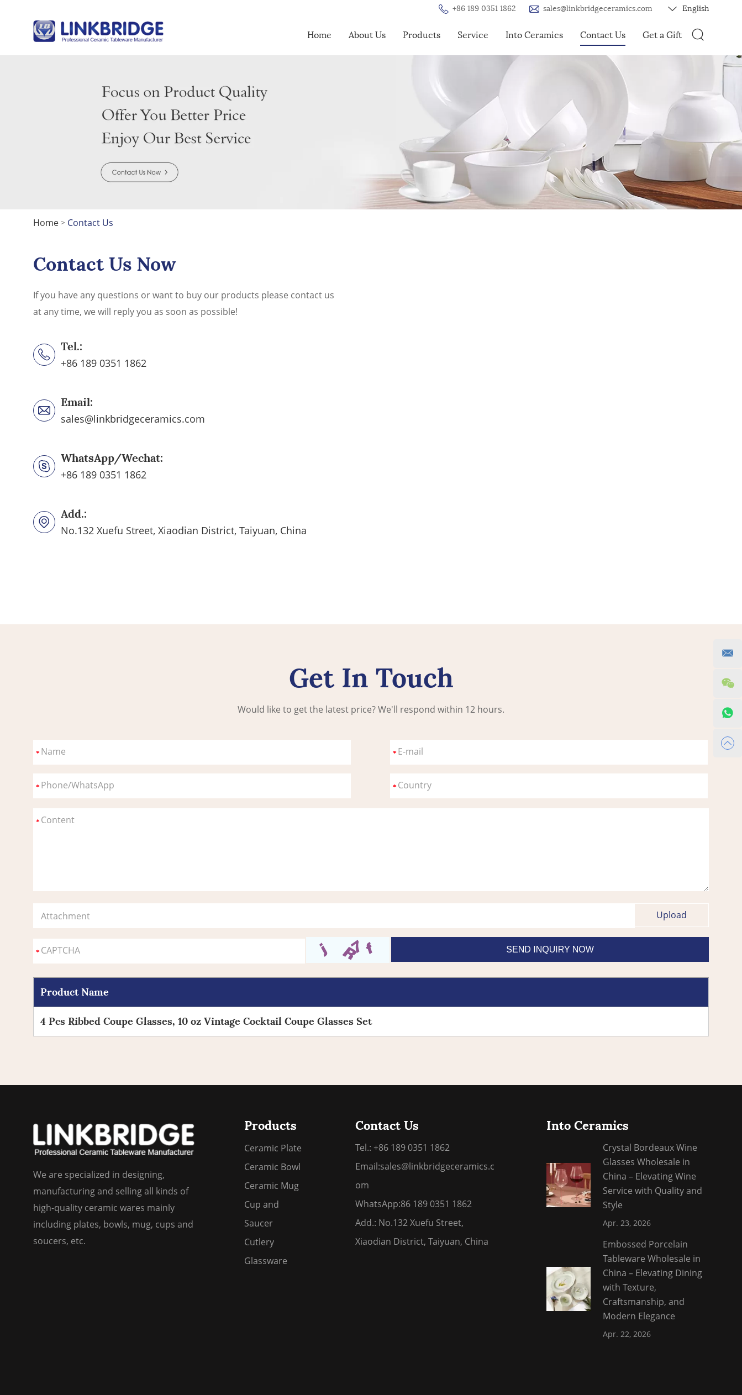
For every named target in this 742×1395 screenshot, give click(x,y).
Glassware (265, 1261)
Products (421, 35)
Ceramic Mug (271, 1186)
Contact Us (602, 35)
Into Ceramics (534, 35)
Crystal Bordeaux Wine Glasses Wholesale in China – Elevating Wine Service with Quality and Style (652, 1176)
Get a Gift (662, 35)
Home (319, 35)
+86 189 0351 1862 (103, 474)
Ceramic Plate (273, 1148)
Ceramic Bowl (272, 1167)
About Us (367, 35)
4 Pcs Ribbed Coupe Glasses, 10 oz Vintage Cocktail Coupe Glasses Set (206, 1021)
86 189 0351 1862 (436, 1204)
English (688, 9)
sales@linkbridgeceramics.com (597, 8)
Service (472, 35)
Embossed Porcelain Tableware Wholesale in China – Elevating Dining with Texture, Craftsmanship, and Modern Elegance (652, 1280)
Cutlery (259, 1242)
